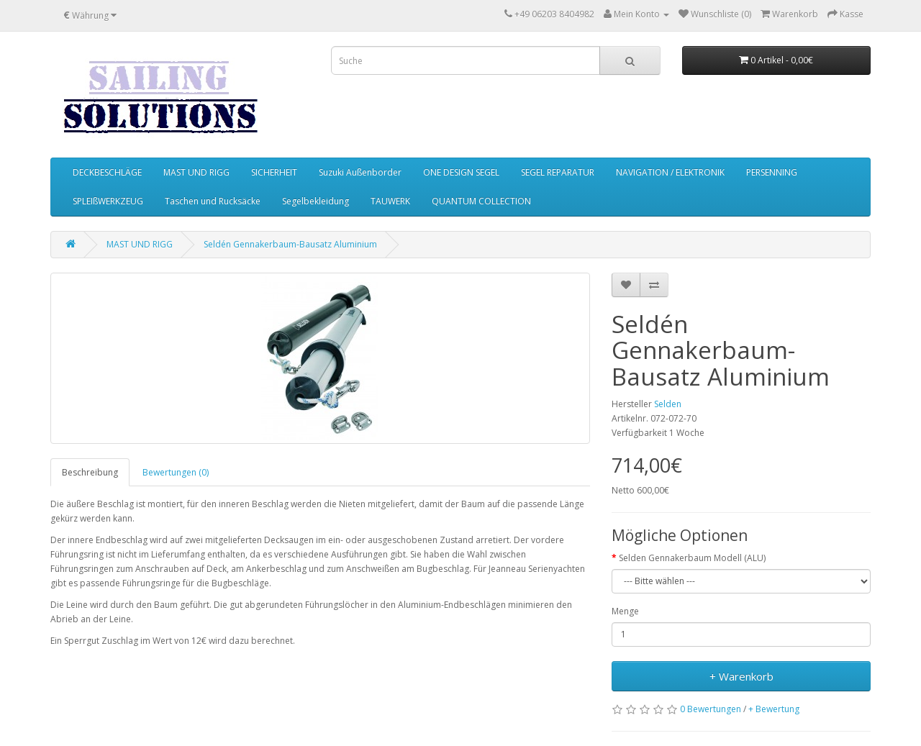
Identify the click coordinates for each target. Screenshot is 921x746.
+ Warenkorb (741, 676)
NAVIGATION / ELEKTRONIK (670, 172)
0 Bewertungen (710, 709)
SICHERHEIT (274, 172)
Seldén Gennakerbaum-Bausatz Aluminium (290, 244)
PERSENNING (771, 172)
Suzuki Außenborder (360, 172)
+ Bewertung (773, 709)
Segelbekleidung (315, 201)
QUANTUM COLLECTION (481, 201)
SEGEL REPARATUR (557, 172)
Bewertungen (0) (175, 472)
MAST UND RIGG (196, 172)
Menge (625, 611)
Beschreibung (90, 472)
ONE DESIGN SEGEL (461, 172)
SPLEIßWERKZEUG (108, 201)
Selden (667, 404)
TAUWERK (390, 201)
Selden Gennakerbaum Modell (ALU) (692, 558)
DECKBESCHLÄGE (107, 172)
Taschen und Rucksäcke (212, 201)
